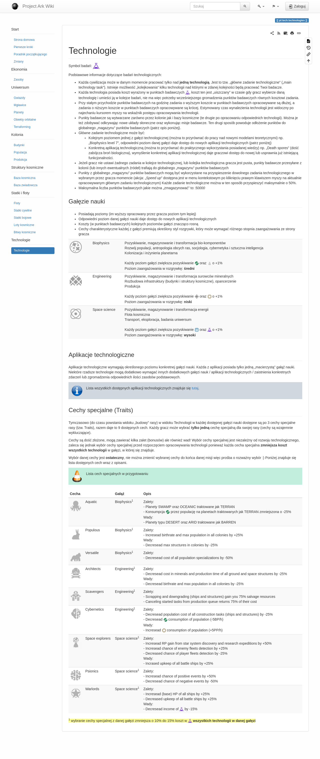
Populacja (20, 152)
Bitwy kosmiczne (25, 232)
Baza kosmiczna (25, 178)
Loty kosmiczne (24, 225)
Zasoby (19, 79)
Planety (19, 112)
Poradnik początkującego (30, 54)
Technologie (22, 250)
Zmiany (19, 61)
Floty (17, 203)
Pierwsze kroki (23, 47)
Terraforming (22, 127)
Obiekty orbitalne (25, 119)
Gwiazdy (19, 98)
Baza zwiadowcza (26, 185)
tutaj (195, 388)
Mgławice (20, 105)
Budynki (19, 145)
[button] (261, 6)
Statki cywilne (23, 210)
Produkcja (20, 159)
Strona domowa (24, 40)
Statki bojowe (23, 217)
